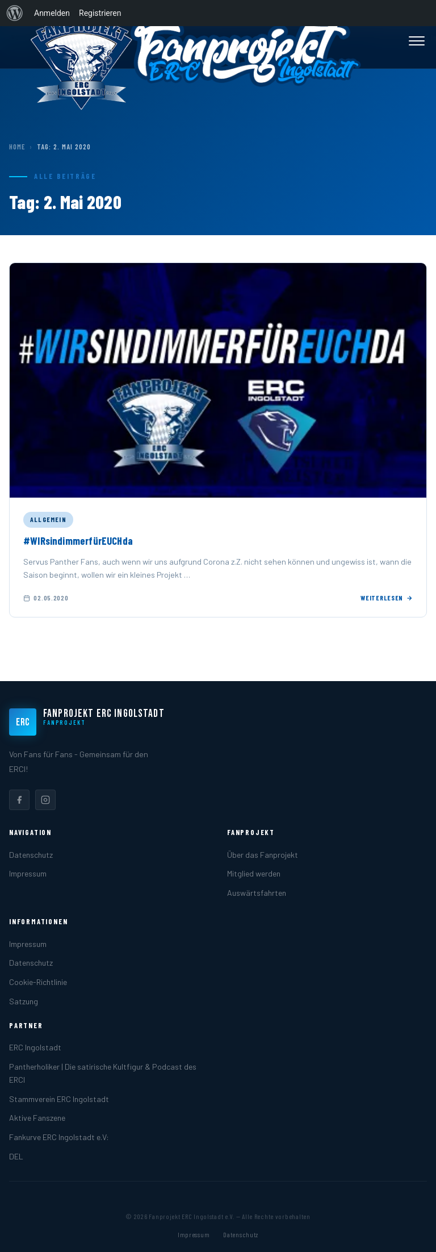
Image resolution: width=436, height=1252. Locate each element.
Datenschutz (31, 854)
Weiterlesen (386, 598)
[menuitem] (15, 13)
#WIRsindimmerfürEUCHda (78, 541)
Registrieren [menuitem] (100, 13)
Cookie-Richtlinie (38, 982)
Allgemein (48, 519)
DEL (16, 1156)
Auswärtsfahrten (256, 893)
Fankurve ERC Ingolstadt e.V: (59, 1137)
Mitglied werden (253, 873)
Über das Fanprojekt (262, 854)
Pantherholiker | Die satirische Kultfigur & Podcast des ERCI (102, 1073)
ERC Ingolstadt (35, 1047)
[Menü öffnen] (416, 41)
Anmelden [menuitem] (52, 13)
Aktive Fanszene (37, 1117)
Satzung (23, 1001)
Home (17, 147)
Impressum (28, 873)
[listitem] (19, 800)
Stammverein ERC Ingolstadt (59, 1099)
